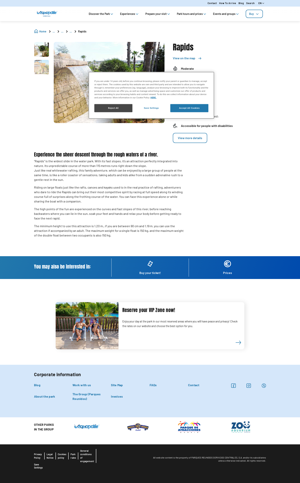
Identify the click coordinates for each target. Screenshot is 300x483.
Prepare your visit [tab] (158, 14)
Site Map (117, 385)
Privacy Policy (38, 456)
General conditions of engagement (87, 456)
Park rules (73, 456)
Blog (241, 3)
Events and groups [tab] (226, 14)
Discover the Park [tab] (101, 14)
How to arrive (227, 3)
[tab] (254, 14)
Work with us (81, 385)
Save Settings (38, 466)
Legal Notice (50, 456)
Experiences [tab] (129, 14)
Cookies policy (62, 456)
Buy (254, 14)
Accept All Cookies (189, 108)
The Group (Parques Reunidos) (86, 396)
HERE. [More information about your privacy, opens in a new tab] (153, 97)
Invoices (117, 396)
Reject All (113, 108)
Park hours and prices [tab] (192, 14)
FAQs (153, 385)
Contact (212, 3)
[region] (151, 95)
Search (250, 3)
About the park (44, 396)
